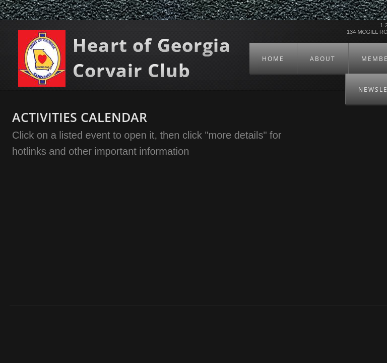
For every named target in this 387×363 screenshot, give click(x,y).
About (323, 58)
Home (273, 58)
